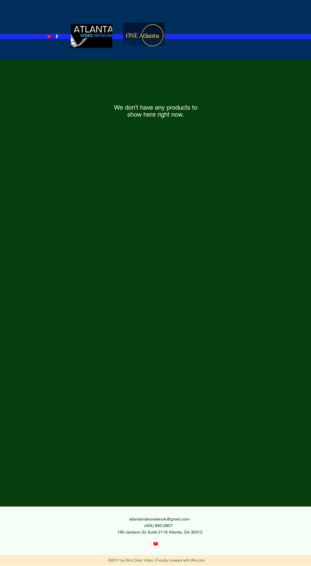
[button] (275, 10)
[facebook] (56, 36)
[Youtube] (49, 36)
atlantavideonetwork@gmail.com (159, 519)
